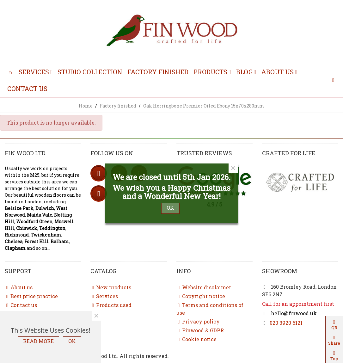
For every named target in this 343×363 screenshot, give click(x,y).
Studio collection (90, 72)
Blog (244, 72)
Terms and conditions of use (209, 308)
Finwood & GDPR (200, 330)
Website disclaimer (203, 287)
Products (210, 72)
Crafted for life (288, 153)
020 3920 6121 (286, 322)
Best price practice (31, 296)
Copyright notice (200, 296)
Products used (111, 305)
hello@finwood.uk (293, 313)
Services (34, 72)
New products (110, 287)
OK (72, 341)
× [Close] (96, 316)
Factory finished (157, 72)
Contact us (27, 88)
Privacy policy (198, 321)
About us (277, 72)
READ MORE (38, 341)
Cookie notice (196, 339)
